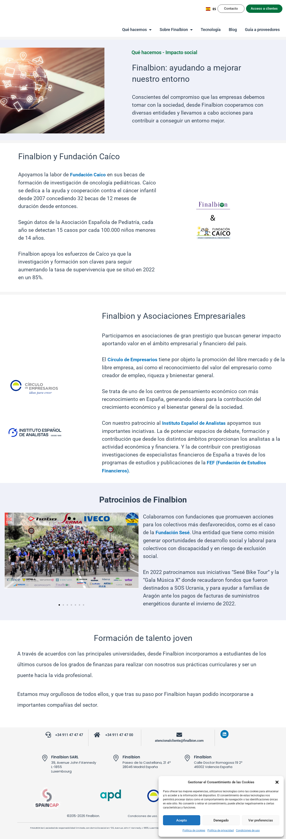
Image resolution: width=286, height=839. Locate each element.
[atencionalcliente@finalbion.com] (179, 733)
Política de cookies (194, 830)
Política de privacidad (220, 830)
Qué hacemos (137, 29)
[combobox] (211, 8)
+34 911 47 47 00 (119, 733)
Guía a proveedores (262, 29)
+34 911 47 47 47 (69, 733)
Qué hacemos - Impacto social (168, 52)
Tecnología (211, 29)
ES (211, 9)
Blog (233, 29)
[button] (277, 782)
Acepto (181, 820)
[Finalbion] (116, 756)
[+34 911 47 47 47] (48, 733)
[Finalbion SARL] (45, 756)
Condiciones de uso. (140, 814)
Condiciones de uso (248, 830)
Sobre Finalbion (176, 29)
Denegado (221, 820)
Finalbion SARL (66, 755)
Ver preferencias (260, 820)
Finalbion (132, 755)
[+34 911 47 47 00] (97, 733)
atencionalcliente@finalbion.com (179, 739)
